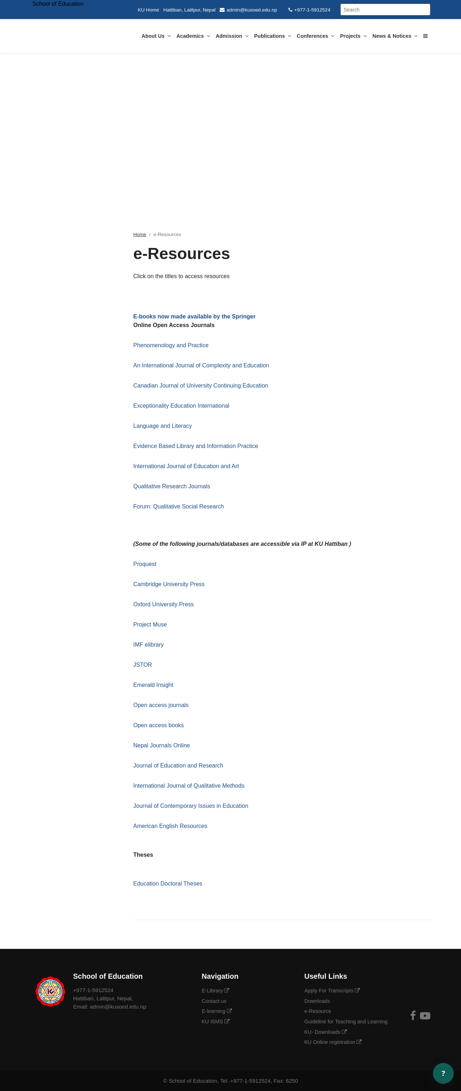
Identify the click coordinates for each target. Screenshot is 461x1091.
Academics (193, 36)
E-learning (217, 1011)
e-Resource (318, 1011)
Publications (272, 36)
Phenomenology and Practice (171, 345)
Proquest (144, 564)
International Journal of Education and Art (186, 466)
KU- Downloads (325, 1032)
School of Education (193, 1081)
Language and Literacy (162, 426)
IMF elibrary (148, 645)
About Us (156, 36)
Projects (353, 36)
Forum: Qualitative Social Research (178, 506)
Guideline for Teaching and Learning (346, 1021)
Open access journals (161, 705)
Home (139, 234)
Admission (232, 36)
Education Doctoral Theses (167, 884)
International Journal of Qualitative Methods (189, 786)
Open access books (158, 725)
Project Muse (150, 624)
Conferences (315, 36)
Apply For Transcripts (332, 990)
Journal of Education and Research (178, 765)
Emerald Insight (153, 685)
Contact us (215, 1001)
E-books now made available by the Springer (194, 316)
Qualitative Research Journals (171, 486)
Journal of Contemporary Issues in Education (190, 806)
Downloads (317, 1001)
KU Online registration (333, 1042)
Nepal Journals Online (161, 745)
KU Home (148, 10)
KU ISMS (215, 1021)
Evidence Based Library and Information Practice (195, 446)
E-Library (215, 990)
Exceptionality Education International (181, 406)
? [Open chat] (443, 1073)
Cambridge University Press (169, 584)
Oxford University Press (163, 604)
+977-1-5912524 (309, 10)
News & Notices (394, 36)
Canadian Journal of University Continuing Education (200, 385)
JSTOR (143, 665)
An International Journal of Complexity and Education (201, 365)
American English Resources (170, 826)
